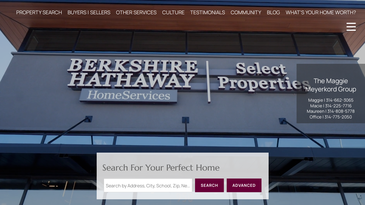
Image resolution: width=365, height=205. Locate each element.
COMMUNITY (246, 12)
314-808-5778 (341, 111)
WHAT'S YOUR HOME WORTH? (321, 12)
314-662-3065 (340, 100)
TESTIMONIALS (207, 12)
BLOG (273, 12)
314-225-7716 (338, 106)
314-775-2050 (338, 117)
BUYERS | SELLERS (89, 12)
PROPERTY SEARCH (39, 12)
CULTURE (173, 12)
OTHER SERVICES (136, 12)
